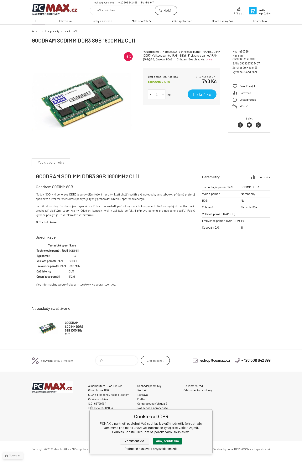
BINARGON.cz (242, 449)
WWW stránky (217, 449)
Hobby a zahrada (101, 21)
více (209, 59)
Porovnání (246, 92)
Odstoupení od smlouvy (198, 390)
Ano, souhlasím (167, 441)
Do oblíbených (248, 86)
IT (36, 21)
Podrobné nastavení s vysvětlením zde (151, 448)
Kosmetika (260, 21)
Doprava (142, 394)
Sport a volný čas (222, 21)
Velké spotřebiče (181, 21)
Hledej (167, 10)
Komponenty (52, 31)
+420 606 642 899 (127, 2)
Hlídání (243, 106)
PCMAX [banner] (55, 9)
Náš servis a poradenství (152, 408)
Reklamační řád (193, 386)
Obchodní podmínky (149, 386)
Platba (141, 399)
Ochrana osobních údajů (152, 403)
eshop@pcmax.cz (104, 2)
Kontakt (142, 390)
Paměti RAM (70, 31)
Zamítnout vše (134, 441)
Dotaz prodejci (248, 99)
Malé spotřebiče (142, 21)
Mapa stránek (261, 449)
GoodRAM (250, 72)
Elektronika (64, 21)
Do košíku (202, 94)
